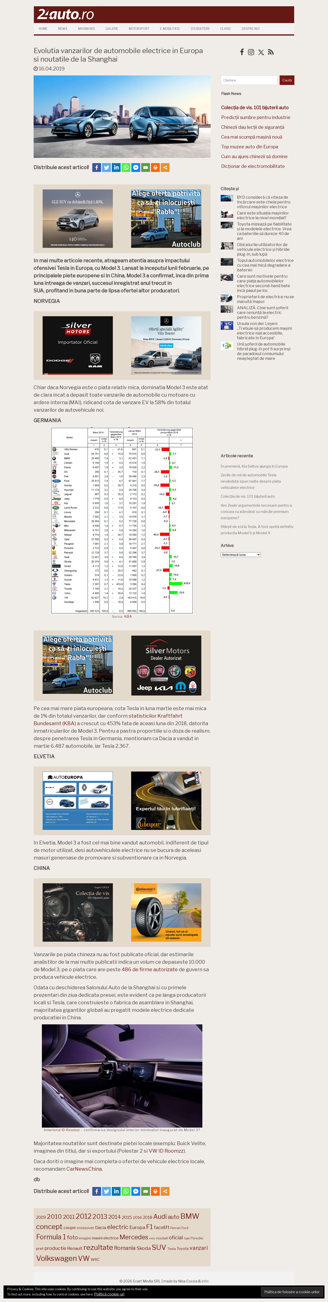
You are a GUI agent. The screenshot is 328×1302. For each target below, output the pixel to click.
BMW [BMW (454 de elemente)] (189, 1216)
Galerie (112, 29)
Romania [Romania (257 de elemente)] (125, 1248)
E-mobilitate (170, 29)
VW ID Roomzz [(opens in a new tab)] (166, 1151)
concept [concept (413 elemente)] (49, 1226)
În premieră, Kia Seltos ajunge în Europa (254, 466)
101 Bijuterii (200, 29)
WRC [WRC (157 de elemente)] (95, 1259)
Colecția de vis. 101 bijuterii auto (248, 496)
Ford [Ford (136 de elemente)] (185, 1228)
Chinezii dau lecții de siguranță (252, 127)
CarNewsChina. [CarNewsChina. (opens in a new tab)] (84, 1169)
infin (205, 1281)
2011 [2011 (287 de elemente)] (69, 1216)
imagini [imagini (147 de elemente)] (85, 1238)
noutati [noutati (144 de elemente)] (162, 1238)
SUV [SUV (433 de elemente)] (159, 1247)
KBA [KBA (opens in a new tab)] (128, 616)
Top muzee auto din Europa (249, 146)
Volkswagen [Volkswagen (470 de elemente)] (56, 1258)
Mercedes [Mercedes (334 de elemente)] (134, 1237)
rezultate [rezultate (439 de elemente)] (98, 1247)
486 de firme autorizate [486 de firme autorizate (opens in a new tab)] (150, 969)
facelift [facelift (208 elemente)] (162, 1227)
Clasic (225, 29)
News (62, 29)
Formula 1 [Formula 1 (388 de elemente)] (51, 1237)
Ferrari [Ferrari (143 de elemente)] (176, 1228)
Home (43, 29)
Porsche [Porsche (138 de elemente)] (197, 1238)
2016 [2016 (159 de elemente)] (137, 1217)
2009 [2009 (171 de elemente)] (41, 1217)
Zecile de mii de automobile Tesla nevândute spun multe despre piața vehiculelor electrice (251, 481)
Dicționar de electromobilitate (253, 166)
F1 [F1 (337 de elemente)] (149, 1227)
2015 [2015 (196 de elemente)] (127, 1217)
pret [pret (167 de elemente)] (40, 1248)
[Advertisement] (258, 407)
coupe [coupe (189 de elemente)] (69, 1227)
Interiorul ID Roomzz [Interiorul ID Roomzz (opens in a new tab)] (62, 1130)
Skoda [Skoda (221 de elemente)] (144, 1248)
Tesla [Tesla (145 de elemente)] (171, 1249)
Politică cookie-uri (109, 1294)
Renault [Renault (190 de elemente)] (75, 1248)
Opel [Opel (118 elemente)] (187, 1238)
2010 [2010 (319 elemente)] (54, 1216)
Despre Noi (251, 29)
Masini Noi (86, 29)
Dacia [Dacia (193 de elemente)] (100, 1227)
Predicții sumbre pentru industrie (255, 117)
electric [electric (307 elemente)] (117, 1227)
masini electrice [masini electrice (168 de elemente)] (105, 1238)
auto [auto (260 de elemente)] (173, 1217)
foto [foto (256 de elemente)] (72, 1237)
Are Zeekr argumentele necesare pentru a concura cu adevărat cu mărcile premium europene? (256, 511)
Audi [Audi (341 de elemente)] (160, 1216)
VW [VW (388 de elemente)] (84, 1258)
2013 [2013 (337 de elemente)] (100, 1216)
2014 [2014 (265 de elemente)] (114, 1217)
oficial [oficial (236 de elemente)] (176, 1238)
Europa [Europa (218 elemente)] (137, 1227)
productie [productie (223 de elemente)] (55, 1248)
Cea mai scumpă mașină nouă (251, 137)
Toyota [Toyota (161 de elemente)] (183, 1248)
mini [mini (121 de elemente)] (152, 1238)
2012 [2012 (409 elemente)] (84, 1216)
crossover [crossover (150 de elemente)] (85, 1228)
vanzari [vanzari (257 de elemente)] (199, 1248)
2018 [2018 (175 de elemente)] (147, 1217)
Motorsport (139, 29)
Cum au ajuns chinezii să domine (254, 156)
